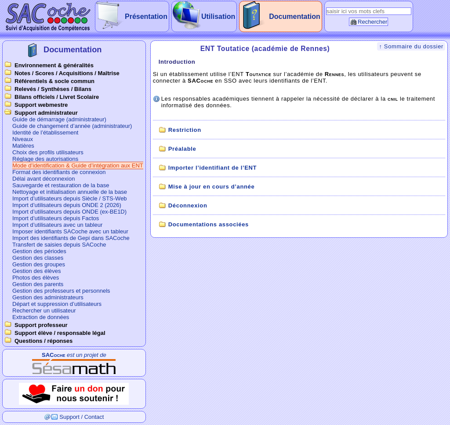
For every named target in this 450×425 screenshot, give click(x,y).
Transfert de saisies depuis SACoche (59, 244)
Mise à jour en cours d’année (211, 186)
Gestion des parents (37, 284)
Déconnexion (187, 205)
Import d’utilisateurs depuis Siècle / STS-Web (69, 198)
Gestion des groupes (38, 264)
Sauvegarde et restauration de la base (60, 185)
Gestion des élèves (36, 271)
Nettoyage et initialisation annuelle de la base (69, 192)
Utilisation (218, 16)
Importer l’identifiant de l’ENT (212, 167)
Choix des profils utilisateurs (47, 152)
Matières (23, 145)
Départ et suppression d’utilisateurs (57, 304)
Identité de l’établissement (45, 132)
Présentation (146, 16)
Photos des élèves (35, 277)
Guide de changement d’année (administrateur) (72, 126)
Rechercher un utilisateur (44, 310)
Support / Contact (81, 417)
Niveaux (22, 139)
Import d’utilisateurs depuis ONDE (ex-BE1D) (69, 211)
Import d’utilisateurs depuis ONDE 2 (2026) (66, 205)
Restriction (184, 130)
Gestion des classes (37, 257)
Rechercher (372, 21)
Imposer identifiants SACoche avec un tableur (70, 231)
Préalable (182, 148)
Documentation (294, 16)
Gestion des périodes (39, 251)
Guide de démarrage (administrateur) (59, 119)
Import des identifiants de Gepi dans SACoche (71, 238)
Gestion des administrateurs (47, 297)
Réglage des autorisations (45, 159)
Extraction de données (40, 317)
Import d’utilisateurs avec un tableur (57, 225)
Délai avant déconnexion (43, 178)
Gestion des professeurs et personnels (61, 290)
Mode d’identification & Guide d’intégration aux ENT (77, 165)
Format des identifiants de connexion (58, 172)
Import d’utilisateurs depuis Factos (55, 218)
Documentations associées (208, 224)
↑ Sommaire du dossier (411, 46)
